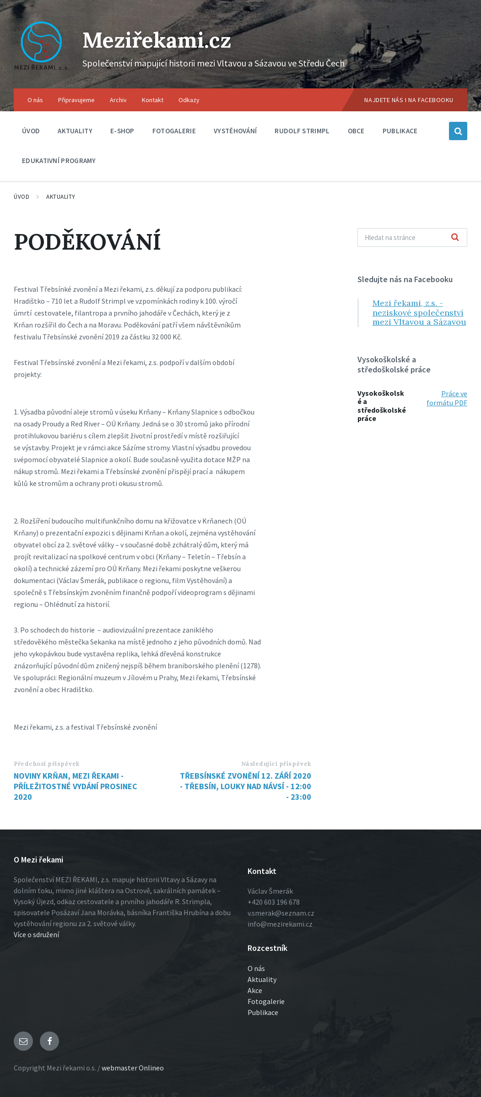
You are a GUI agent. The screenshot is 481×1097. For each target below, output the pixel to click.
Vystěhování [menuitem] (235, 130)
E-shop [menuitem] (122, 130)
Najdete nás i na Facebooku (409, 100)
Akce (255, 990)
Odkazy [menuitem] (189, 100)
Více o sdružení (36, 934)
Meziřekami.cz (159, 40)
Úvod (21, 197)
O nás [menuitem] (35, 100)
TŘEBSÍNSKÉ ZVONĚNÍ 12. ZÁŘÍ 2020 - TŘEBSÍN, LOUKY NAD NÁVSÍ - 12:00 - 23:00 (245, 786)
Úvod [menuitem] (31, 130)
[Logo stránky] (41, 70)
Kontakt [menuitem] (152, 100)
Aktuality (61, 197)
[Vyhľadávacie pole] (412, 237)
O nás (256, 968)
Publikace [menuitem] (400, 130)
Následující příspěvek (276, 764)
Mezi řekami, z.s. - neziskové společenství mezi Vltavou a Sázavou (419, 312)
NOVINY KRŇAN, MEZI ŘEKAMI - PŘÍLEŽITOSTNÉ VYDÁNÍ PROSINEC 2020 (75, 786)
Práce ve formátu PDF (447, 398)
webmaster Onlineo (133, 1067)
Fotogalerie (266, 1001)
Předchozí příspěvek (47, 764)
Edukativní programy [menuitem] (59, 160)
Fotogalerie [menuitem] (174, 130)
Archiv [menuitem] (118, 100)
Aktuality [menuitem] (75, 130)
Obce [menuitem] (356, 130)
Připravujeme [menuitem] (76, 100)
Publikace (263, 1012)
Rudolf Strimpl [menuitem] (302, 130)
